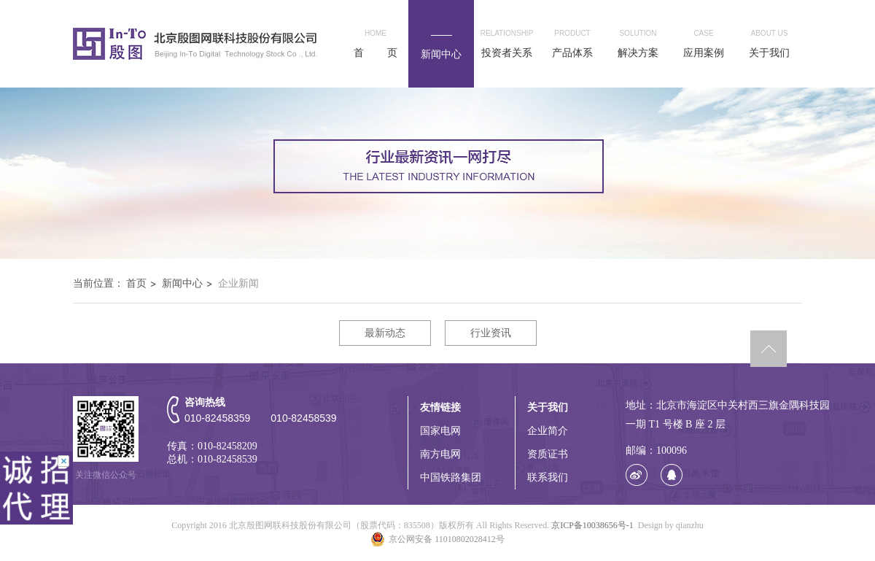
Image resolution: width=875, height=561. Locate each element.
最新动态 (385, 333)
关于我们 (547, 407)
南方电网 (440, 454)
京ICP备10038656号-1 (592, 525)
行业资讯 (490, 333)
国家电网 (440, 430)
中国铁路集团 (450, 477)
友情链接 (440, 407)
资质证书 (547, 454)
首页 (136, 283)
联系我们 (547, 477)
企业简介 (547, 430)
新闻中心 (182, 283)
